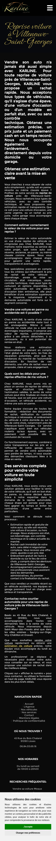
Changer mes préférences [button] (28, 833)
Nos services (29, 712)
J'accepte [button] (28, 827)
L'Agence (29, 706)
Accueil (29, 703)
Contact (29, 715)
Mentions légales (29, 718)
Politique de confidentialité (29, 720)
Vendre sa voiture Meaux (27, 788)
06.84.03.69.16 (28, 746)
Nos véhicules (29, 709)
